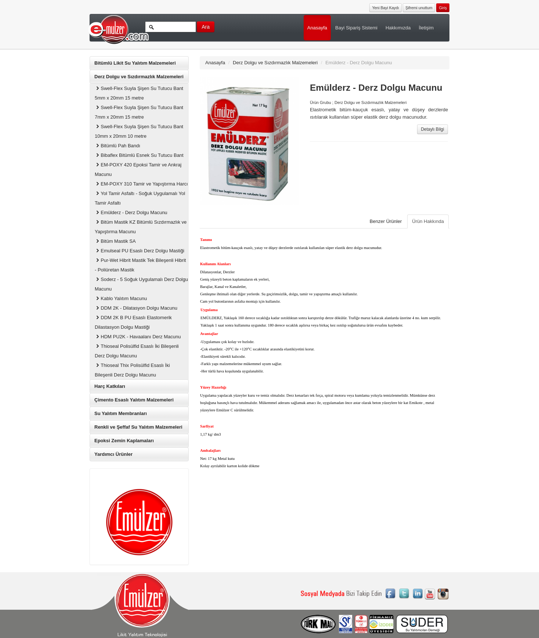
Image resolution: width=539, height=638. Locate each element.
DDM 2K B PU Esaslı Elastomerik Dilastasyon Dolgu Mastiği (133, 322)
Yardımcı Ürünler (113, 454)
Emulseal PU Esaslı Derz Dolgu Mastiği (139, 250)
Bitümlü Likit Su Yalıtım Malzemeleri (135, 63)
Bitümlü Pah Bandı (117, 145)
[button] (442, 7)
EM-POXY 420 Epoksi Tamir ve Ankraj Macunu (138, 169)
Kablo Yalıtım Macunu (121, 298)
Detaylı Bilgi (432, 129)
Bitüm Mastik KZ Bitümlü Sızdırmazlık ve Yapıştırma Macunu (141, 226)
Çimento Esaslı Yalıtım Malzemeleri (134, 400)
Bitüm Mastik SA (115, 241)
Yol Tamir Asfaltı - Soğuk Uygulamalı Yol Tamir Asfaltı (140, 198)
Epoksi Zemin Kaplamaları (124, 440)
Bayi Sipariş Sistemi (356, 27)
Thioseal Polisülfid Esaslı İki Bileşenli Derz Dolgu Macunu (137, 350)
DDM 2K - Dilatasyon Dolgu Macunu (136, 308)
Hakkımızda (398, 27)
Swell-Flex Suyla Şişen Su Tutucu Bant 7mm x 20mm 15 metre (139, 112)
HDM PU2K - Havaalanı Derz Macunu (138, 336)
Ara (206, 27)
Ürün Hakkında (428, 221)
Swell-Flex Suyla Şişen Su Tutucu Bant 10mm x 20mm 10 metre (139, 131)
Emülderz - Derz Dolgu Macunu (131, 212)
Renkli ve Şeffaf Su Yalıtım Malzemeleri (138, 427)
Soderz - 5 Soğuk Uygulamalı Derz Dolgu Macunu (141, 284)
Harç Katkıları (109, 386)
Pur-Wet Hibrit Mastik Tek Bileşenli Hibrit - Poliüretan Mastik (140, 265)
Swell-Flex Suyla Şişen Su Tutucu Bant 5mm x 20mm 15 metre (139, 93)
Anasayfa (317, 27)
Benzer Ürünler (386, 221)
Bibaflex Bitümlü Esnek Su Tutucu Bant (139, 155)
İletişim (426, 27)
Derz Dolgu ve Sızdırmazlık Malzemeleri (139, 76)
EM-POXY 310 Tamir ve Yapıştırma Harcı (141, 184)
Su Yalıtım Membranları (120, 413)
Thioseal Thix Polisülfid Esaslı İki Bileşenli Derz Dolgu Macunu (132, 370)
